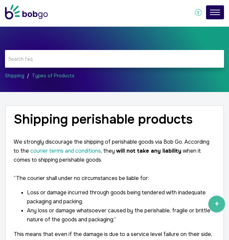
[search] (114, 59)
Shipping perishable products (103, 119)
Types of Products (53, 76)
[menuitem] (198, 12)
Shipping (14, 76)
